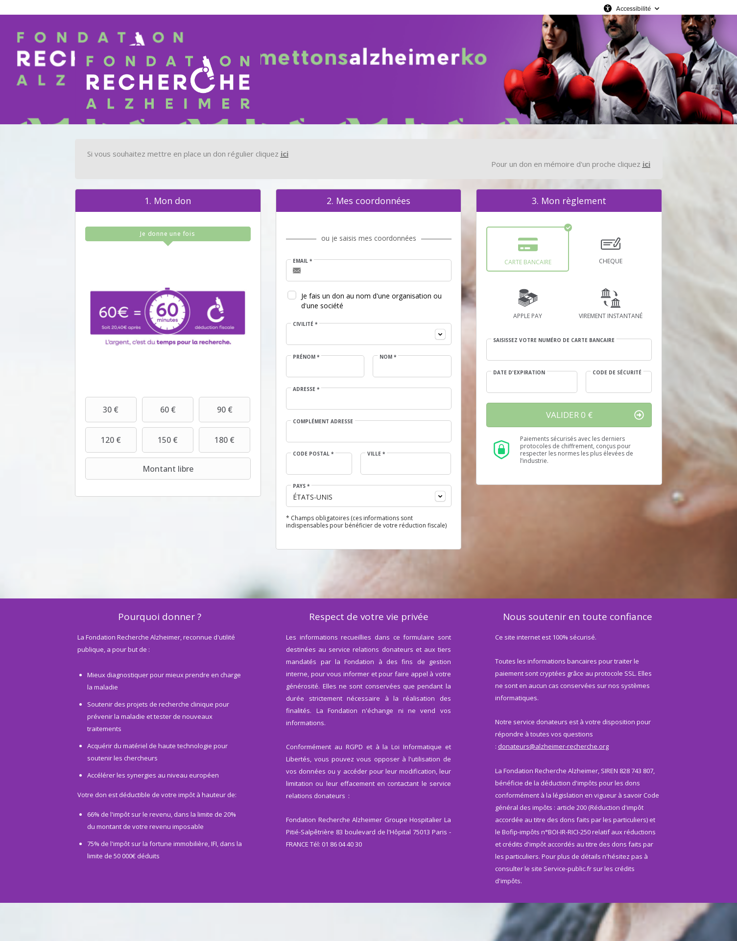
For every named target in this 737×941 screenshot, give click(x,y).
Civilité (305, 324)
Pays (301, 486)
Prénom (306, 357)
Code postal (313, 454)
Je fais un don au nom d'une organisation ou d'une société (371, 300)
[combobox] (369, 334)
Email (302, 261)
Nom (388, 357)
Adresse (306, 389)
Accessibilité (633, 8)
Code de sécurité (617, 372)
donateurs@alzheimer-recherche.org (553, 746)
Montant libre (140, 469)
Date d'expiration (519, 372)
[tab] (168, 234)
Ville (376, 454)
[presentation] (168, 234)
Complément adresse (323, 421)
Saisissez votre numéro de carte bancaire (554, 340)
